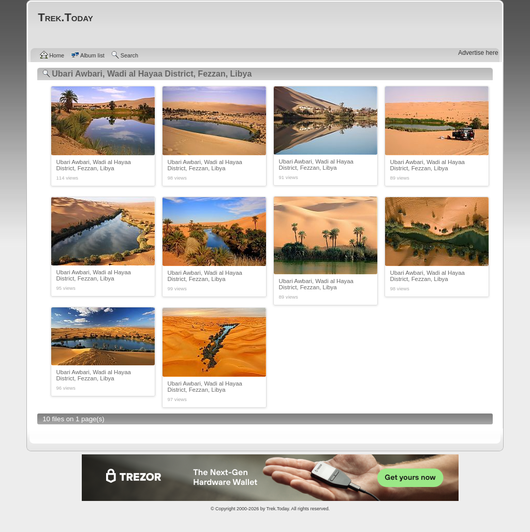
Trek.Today (278, 508)
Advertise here (478, 52)
